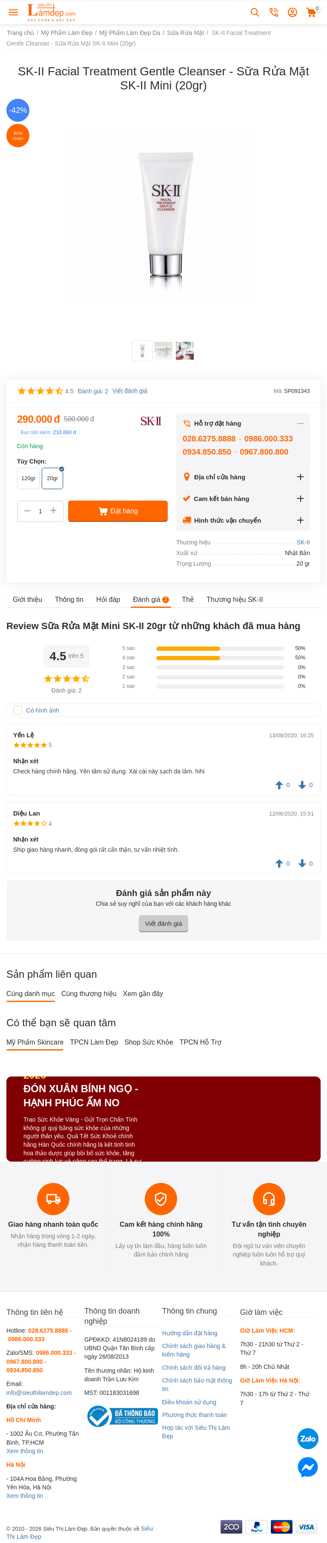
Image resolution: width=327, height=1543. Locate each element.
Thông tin (69, 599)
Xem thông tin (24, 1451)
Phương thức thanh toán (194, 1414)
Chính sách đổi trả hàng (194, 1367)
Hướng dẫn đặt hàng (190, 1333)
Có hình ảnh (42, 710)
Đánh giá (151, 599)
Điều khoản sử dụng (189, 1402)
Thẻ (187, 599)
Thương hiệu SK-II (234, 599)
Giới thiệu (27, 599)
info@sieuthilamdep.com (39, 1392)
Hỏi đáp (108, 599)
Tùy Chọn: (31, 461)
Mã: (278, 391)
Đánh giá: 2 (92, 391)
